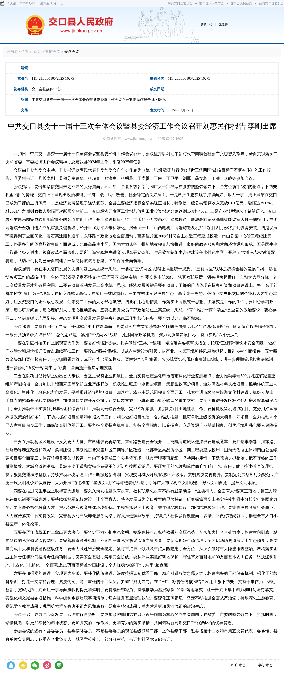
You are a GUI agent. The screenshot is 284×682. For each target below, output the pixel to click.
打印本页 (238, 665)
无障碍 (223, 24)
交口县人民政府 (241, 3)
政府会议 (52, 52)
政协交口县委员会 (271, 3)
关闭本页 (265, 665)
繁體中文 (207, 24)
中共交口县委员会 (180, 3)
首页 (37, 52)
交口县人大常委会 (211, 3)
